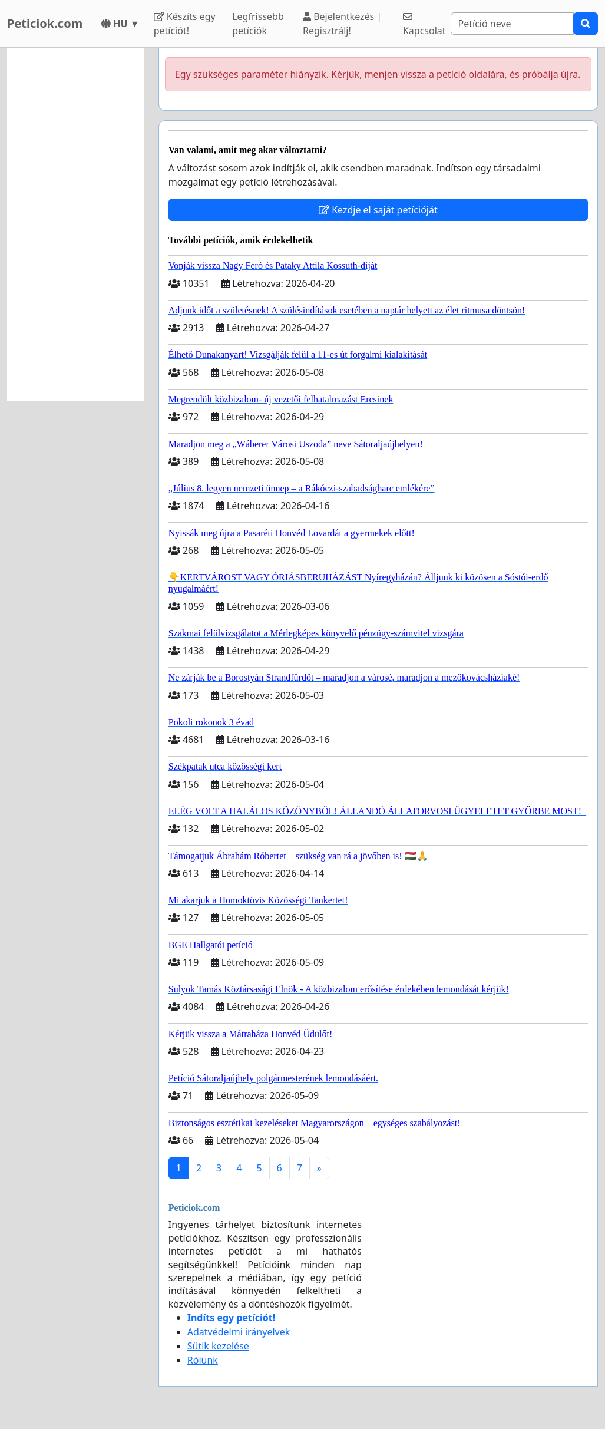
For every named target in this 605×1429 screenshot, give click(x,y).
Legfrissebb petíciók (258, 23)
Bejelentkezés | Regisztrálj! (342, 23)
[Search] (512, 23)
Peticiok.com (44, 23)
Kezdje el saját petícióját (378, 209)
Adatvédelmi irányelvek (238, 1331)
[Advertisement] (75, 224)
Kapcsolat (424, 24)
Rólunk (202, 1360)
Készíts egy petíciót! (185, 23)
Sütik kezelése (218, 1345)
